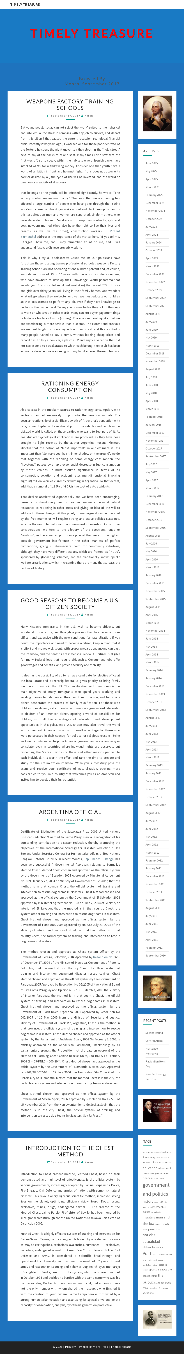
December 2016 (155, 504)
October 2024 (154, 219)
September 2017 (156, 456)
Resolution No (102, 957)
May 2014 (151, 646)
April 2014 (152, 654)
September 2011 (156, 900)
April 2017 (152, 480)
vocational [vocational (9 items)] (148, 1293)
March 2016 (152, 567)
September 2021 (156, 306)
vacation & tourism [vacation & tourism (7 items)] (159, 1288)
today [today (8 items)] (161, 1282)
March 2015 (152, 622)
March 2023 (152, 266)
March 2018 (152, 409)
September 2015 (156, 599)
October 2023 (154, 250)
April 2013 (152, 749)
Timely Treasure (25, 4)
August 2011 (153, 908)
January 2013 (154, 773)
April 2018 (152, 401)
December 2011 (155, 876)
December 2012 (155, 781)
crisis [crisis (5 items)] (148, 1162)
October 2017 (154, 448)
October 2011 (154, 892)
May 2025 (151, 171)
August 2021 (153, 314)
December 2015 (155, 583)
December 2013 (155, 686)
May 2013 (151, 741)
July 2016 (151, 543)
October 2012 (154, 797)
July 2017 (151, 464)
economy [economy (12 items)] (165, 1162)
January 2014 (154, 678)
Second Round (154, 1033)
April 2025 (152, 179)
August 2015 (153, 607)
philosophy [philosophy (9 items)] (149, 1247)
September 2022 (156, 298)
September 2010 (156, 955)
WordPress (100, 1346)
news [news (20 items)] (164, 1223)
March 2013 (152, 757)
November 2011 (155, 884)
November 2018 (155, 361)
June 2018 (152, 385)
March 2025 (152, 187)
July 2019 (151, 321)
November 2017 (155, 440)
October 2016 (154, 520)
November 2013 (155, 694)
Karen (88, 115)
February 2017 (154, 496)
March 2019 (152, 345)
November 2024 (155, 210)
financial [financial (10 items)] (148, 1178)
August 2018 (153, 369)
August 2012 (153, 813)
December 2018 (155, 353)
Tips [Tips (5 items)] (156, 1283)
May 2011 (151, 931)
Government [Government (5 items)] (159, 1178)
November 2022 (155, 282)
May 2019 (151, 337)
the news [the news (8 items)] (162, 1269)
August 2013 (153, 717)
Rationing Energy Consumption (70, 386)
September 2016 (156, 527)
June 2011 (152, 923)
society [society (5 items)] (145, 1270)
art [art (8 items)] (144, 1152)
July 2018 (151, 377)
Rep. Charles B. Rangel (99, 859)
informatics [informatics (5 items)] (147, 1207)
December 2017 (155, 432)
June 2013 (152, 733)
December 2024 (155, 203)
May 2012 (151, 836)
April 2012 (152, 844)
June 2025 (152, 163)
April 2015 (152, 615)
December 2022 (155, 274)
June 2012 (152, 828)
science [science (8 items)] (163, 1264)
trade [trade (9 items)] (168, 1282)
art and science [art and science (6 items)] (153, 1152)
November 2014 (155, 630)
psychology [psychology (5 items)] (147, 1265)
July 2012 (151, 821)
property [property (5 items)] (161, 1260)
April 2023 (152, 258)
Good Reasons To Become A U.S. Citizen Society (70, 603)
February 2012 (154, 860)
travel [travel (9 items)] (146, 1288)
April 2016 (152, 559)
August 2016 (153, 535)
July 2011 (151, 916)
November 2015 (155, 591)
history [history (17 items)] (148, 1201)
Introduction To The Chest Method (70, 1151)
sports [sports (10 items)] (153, 1269)
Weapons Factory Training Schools (70, 104)
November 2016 (155, 511)
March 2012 (152, 852)
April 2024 (152, 234)
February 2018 (154, 416)
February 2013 (154, 765)
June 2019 (152, 329)
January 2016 (154, 575)
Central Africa (154, 1040)
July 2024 (151, 226)
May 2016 (151, 551)
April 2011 (152, 939)
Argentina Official (70, 812)
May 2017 (151, 472)
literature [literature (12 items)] (149, 1217)
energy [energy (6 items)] (153, 1173)
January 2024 (154, 242)
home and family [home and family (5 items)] (160, 1202)
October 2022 (154, 290)
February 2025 (154, 195)
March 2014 (152, 662)
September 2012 (156, 805)
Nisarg (126, 1346)
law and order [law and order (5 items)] (156, 1212)
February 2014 (154, 670)
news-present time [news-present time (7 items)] (151, 1229)
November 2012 (155, 789)
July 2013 (151, 726)
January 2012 (154, 868)
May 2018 (151, 393)
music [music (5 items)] (157, 1224)
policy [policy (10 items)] (159, 1247)
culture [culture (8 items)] (154, 1162)
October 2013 (154, 702)
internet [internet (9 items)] (157, 1207)
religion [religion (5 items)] (155, 1265)
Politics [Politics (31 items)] (149, 1253)
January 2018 (154, 424)
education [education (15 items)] (150, 1168)
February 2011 (154, 947)
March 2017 (152, 488)
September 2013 (156, 710)
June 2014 (152, 638)
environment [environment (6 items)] (163, 1173)
